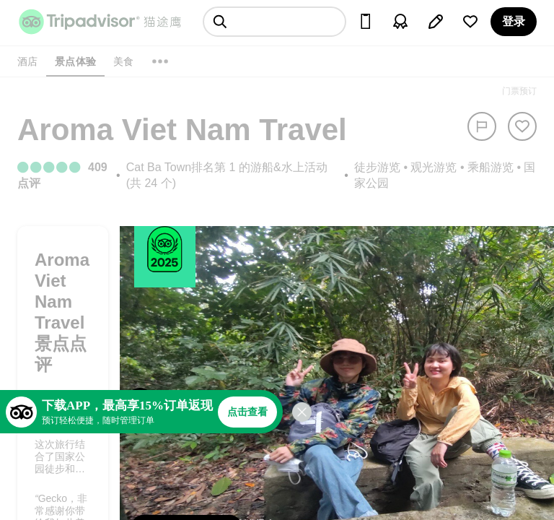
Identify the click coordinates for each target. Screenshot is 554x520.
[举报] (481, 126)
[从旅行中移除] (522, 126)
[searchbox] (274, 21)
